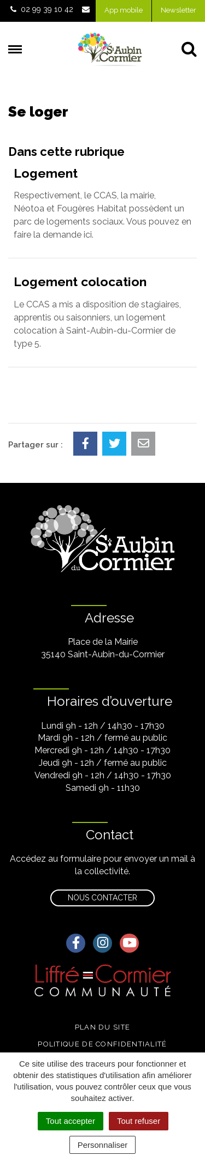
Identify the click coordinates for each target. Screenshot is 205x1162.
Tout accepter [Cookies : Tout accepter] (70, 1120)
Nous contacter (102, 897)
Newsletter (178, 10)
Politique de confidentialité (102, 1044)
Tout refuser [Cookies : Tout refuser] (138, 1120)
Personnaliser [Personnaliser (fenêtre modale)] (103, 1144)
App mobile (123, 10)
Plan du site (103, 1027)
